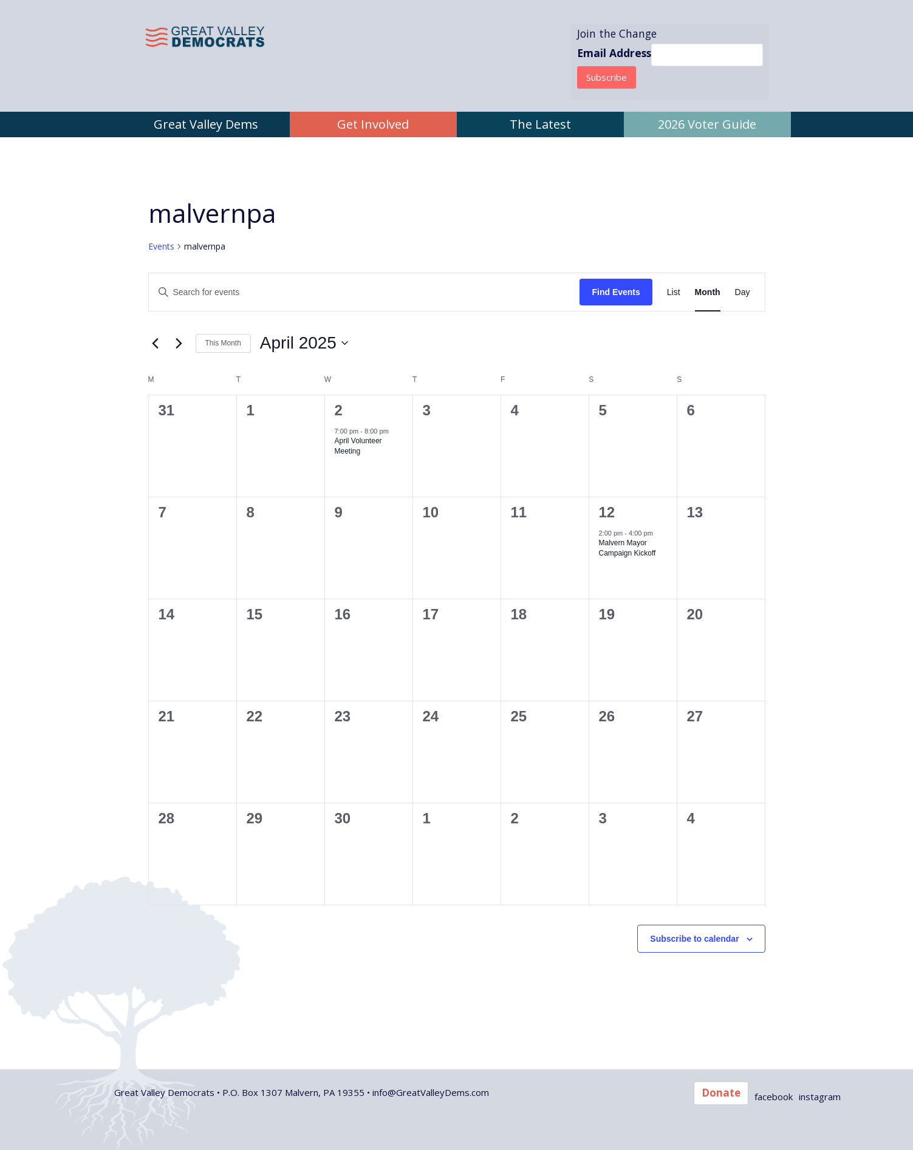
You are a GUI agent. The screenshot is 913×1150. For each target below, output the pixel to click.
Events (161, 246)
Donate (721, 1093)
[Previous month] (155, 343)
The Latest (540, 124)
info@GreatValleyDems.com (430, 1092)
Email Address (614, 53)
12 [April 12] (607, 512)
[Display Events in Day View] (742, 292)
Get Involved (373, 124)
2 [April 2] (339, 410)
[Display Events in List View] (673, 292)
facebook (773, 1096)
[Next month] (179, 343)
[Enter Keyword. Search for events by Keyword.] (364, 292)
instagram (820, 1096)
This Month (223, 343)
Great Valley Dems (206, 124)
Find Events (616, 292)
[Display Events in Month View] (707, 292)
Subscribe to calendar (694, 939)
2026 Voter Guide (707, 124)
